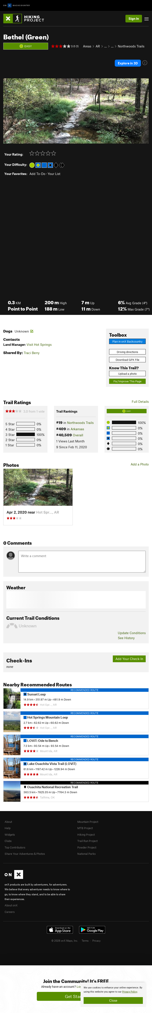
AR (98, 46)
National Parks (86, 853)
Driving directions (127, 352)
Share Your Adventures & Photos (25, 853)
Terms (85, 940)
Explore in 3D (128, 63)
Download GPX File (127, 359)
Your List (54, 174)
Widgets (10, 834)
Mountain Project (87, 821)
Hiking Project (86, 834)
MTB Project (85, 828)
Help (7, 828)
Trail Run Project (87, 841)
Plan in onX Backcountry (127, 341)
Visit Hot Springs (39, 344)
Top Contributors (15, 847)
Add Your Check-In (129, 659)
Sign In (133, 18)
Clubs (8, 841)
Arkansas (77, 429)
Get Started (76, 996)
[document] (113, 995)
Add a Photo (140, 464)
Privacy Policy (129, 991)
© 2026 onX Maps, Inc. (64, 940)
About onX (11, 905)
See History (126, 638)
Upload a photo (127, 373)
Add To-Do (37, 174)
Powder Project (86, 847)
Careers (10, 912)
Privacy (96, 940)
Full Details (140, 401)
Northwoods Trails (131, 46)
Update (132, 633)
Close (113, 1000)
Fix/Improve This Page (127, 381)
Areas (87, 46)
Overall (78, 435)
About (8, 821)
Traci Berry (31, 353)
